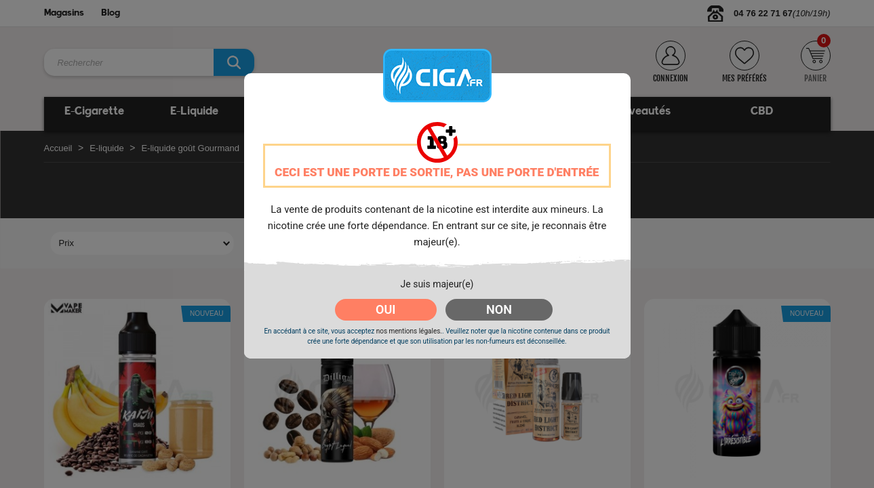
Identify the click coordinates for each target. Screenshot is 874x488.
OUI (385, 309)
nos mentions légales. (409, 331)
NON (499, 309)
